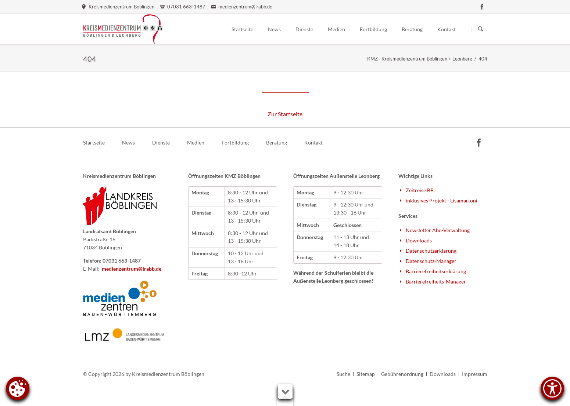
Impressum (474, 374)
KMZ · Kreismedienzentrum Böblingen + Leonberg (419, 59)
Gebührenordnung (402, 374)
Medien (195, 142)
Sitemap (365, 374)
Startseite (94, 142)
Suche (343, 374)
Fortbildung (235, 142)
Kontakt (313, 142)
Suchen (481, 29)
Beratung (276, 142)
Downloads (443, 374)
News (128, 142)
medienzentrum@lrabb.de (131, 269)
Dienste (161, 142)
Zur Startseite (285, 113)
